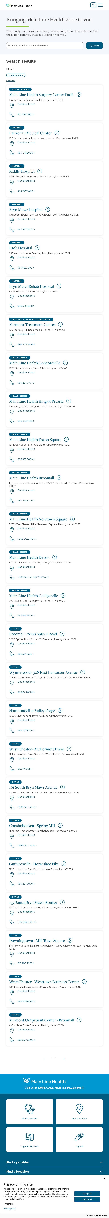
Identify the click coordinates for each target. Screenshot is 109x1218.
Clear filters (10, 81)
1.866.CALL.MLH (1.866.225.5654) (61, 1087)
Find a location (17, 1171)
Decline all (87, 1199)
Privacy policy (9, 1208)
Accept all (87, 1193)
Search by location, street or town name (28, 45)
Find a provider (17, 1162)
